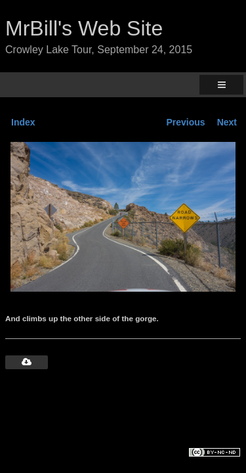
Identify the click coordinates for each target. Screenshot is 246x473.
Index (23, 122)
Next (227, 122)
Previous (186, 122)
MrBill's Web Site (84, 28)
